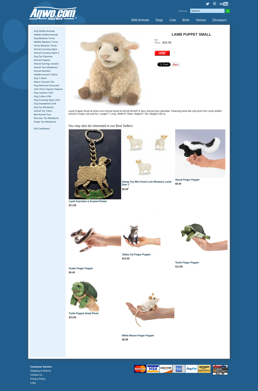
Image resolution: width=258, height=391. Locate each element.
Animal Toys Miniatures (46, 67)
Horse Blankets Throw (45, 45)
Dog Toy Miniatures (44, 107)
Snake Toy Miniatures (45, 122)
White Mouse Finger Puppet (138, 335)
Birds (186, 20)
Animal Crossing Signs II (46, 53)
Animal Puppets (42, 60)
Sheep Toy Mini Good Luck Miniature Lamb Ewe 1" (146, 183)
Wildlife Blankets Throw (46, 42)
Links (33, 383)
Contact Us (36, 374)
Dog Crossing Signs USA (47, 100)
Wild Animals (140, 20)
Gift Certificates (42, 128)
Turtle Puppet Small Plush (84, 313)
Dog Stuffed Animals (44, 31)
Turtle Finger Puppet (187, 262)
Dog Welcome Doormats (46, 85)
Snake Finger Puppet (81, 268)
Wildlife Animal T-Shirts (46, 74)
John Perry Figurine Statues (48, 89)
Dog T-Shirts (40, 78)
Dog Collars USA (42, 96)
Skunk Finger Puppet (187, 179)
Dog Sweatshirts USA (45, 103)
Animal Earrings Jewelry (46, 63)
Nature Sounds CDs (44, 82)
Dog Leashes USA (43, 93)
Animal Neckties (42, 71)
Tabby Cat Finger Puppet (136, 254)
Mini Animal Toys (42, 114)
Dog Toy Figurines (43, 56)
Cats (173, 20)
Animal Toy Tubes (43, 111)
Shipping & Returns (40, 370)
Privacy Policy (37, 378)
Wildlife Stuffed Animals (46, 34)
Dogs (159, 20)
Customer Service (41, 366)
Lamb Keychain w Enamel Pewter (88, 201)
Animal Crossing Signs (45, 49)
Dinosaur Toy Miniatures (46, 118)
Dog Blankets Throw (44, 38)
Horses (201, 20)
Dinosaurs (219, 20)
